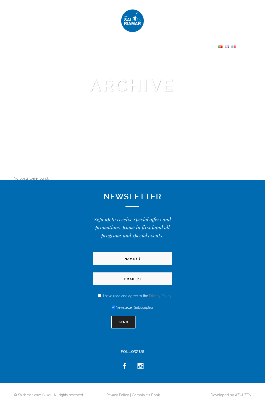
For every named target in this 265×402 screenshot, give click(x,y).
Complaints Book (146, 395)
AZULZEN (243, 395)
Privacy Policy (160, 296)
